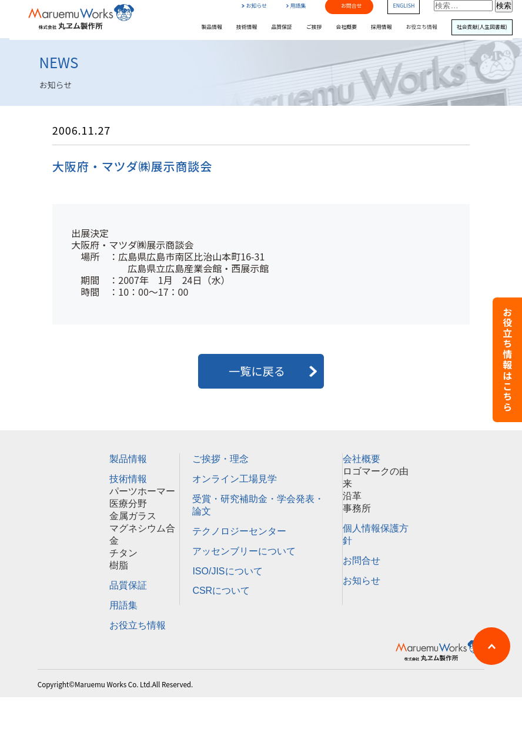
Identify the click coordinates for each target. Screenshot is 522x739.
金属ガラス (132, 516)
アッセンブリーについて (244, 551)
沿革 (352, 496)
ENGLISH (403, 6)
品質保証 (281, 27)
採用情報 (381, 27)
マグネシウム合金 (142, 534)
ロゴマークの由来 (376, 477)
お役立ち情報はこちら (507, 360)
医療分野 (128, 504)
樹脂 (118, 565)
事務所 (357, 508)
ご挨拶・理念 (220, 459)
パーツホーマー (142, 491)
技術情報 (246, 27)
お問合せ (361, 561)
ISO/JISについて (227, 571)
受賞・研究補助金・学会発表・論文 (258, 505)
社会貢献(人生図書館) (482, 27)
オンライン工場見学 (234, 479)
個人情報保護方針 (376, 534)
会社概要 (346, 27)
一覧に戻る (261, 371)
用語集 (296, 6)
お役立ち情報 (421, 27)
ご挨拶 (314, 27)
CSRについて (221, 591)
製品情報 (211, 27)
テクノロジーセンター (239, 531)
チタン (123, 553)
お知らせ (254, 6)
